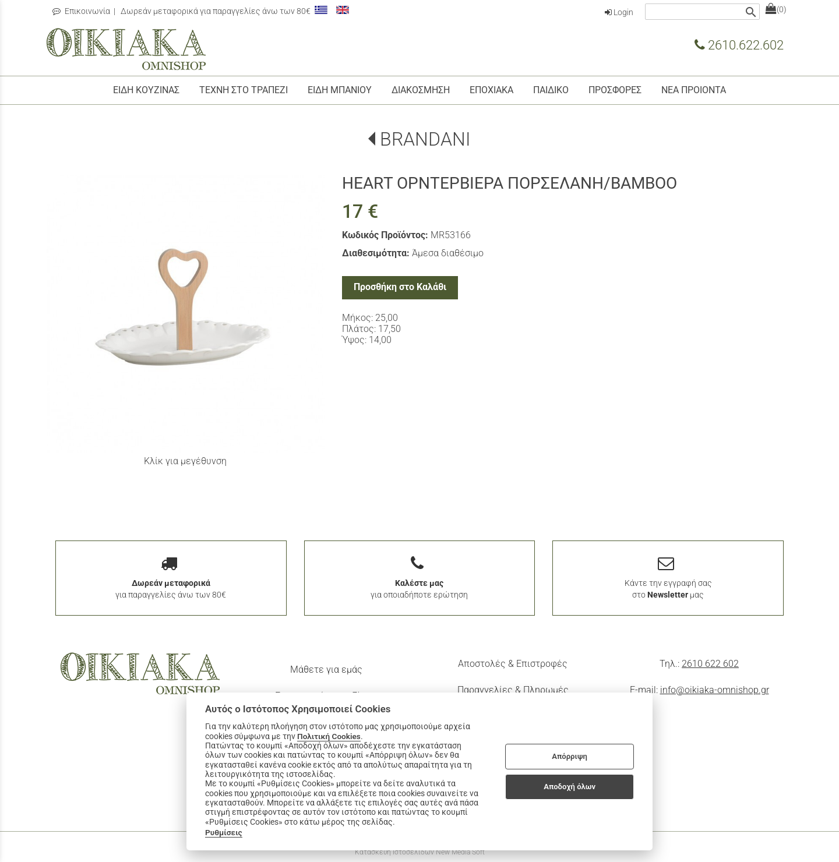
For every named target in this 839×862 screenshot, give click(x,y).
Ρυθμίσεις (223, 832)
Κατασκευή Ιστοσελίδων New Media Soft (420, 852)
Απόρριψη (569, 756)
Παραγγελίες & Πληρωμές (513, 689)
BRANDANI (425, 139)
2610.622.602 (739, 44)
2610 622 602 (710, 663)
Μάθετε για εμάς (326, 669)
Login (619, 12)
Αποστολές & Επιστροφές (512, 663)
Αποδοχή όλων (569, 786)
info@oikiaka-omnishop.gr (714, 689)
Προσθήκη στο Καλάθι (400, 286)
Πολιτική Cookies (329, 736)
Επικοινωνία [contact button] (81, 11)
